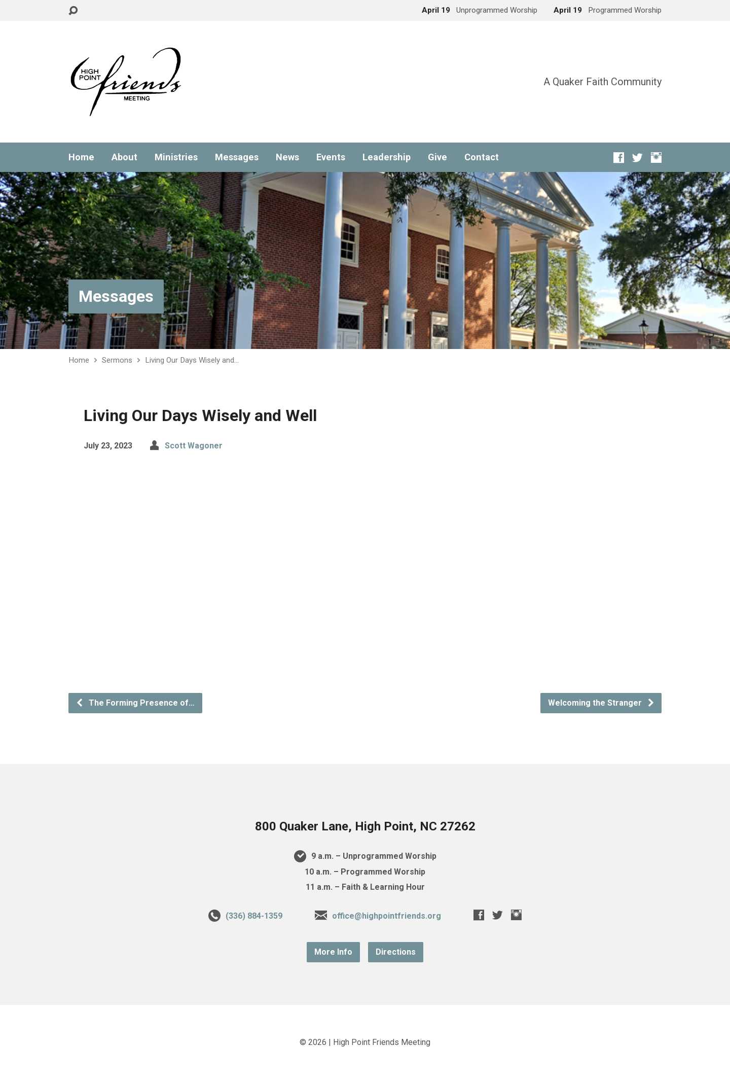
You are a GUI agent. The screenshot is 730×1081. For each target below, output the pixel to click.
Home (81, 157)
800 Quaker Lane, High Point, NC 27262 (365, 826)
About (124, 157)
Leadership (386, 157)
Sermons (117, 360)
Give (437, 157)
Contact (481, 157)
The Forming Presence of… (135, 703)
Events (330, 157)
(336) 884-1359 (254, 916)
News (287, 157)
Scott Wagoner (194, 445)
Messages (237, 157)
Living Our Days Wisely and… (192, 360)
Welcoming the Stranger (601, 703)
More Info (333, 952)
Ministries (176, 157)
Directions (396, 952)
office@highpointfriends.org (386, 916)
